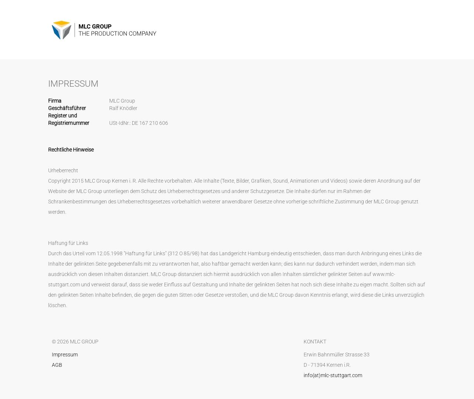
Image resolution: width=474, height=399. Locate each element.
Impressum (65, 355)
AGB (57, 365)
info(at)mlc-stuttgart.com (333, 375)
